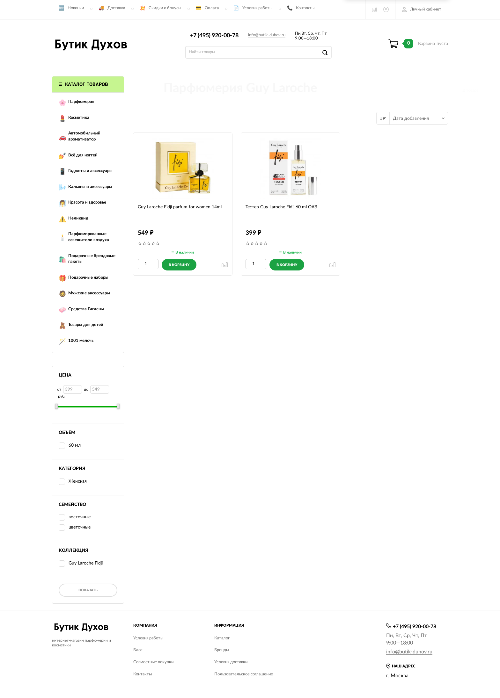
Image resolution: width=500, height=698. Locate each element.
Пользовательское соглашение (243, 674)
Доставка (116, 8)
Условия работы (257, 8)
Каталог (222, 638)
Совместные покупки (153, 662)
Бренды (221, 650)
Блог (137, 650)
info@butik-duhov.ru (266, 35)
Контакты (305, 8)
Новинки (76, 8)
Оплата (212, 8)
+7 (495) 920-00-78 (214, 36)
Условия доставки (230, 662)
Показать (88, 590)
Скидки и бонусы (165, 8)
